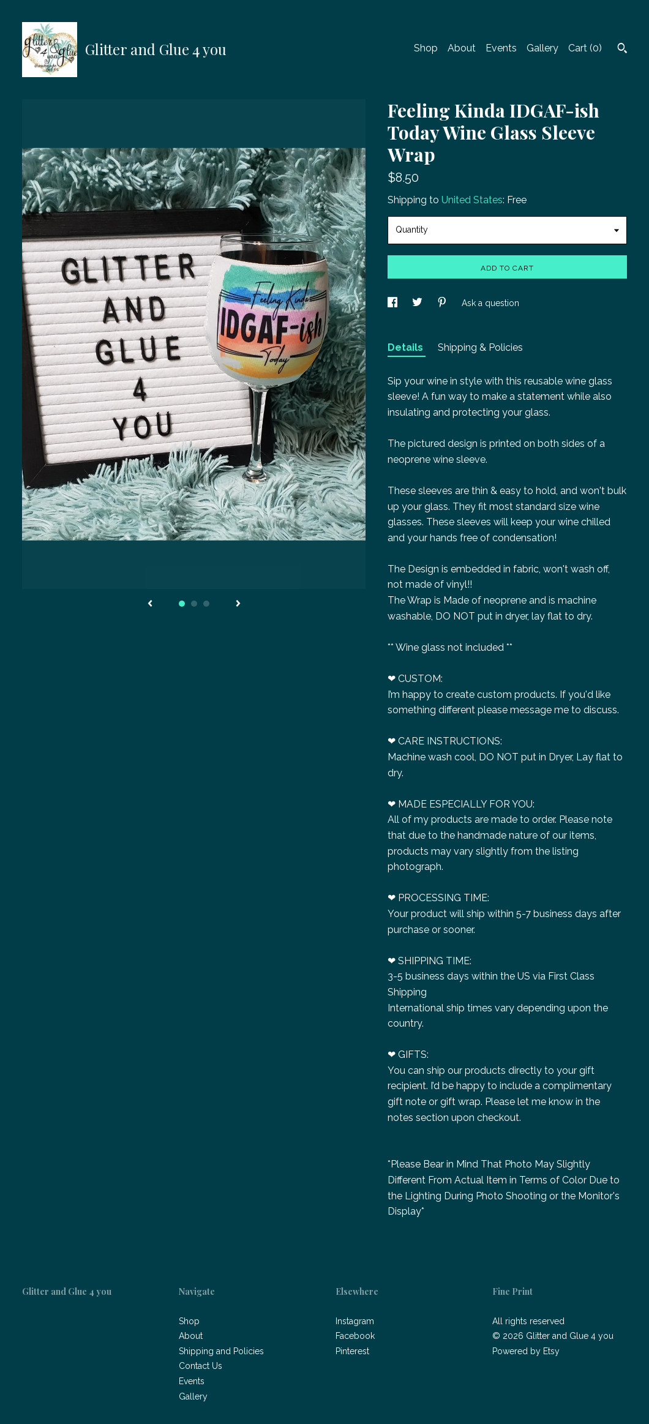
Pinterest (352, 1351)
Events (501, 48)
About (462, 48)
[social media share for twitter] (418, 303)
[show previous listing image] (150, 604)
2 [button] (194, 604)
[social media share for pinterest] (443, 303)
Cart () (585, 48)
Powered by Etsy (526, 1351)
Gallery (542, 48)
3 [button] (206, 604)
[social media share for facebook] (394, 303)
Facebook (355, 1336)
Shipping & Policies (480, 347)
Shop (426, 48)
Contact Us (200, 1366)
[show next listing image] (238, 604)
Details (407, 347)
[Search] (622, 49)
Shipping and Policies (221, 1351)
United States (472, 200)
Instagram (355, 1321)
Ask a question (490, 303)
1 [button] (182, 604)
